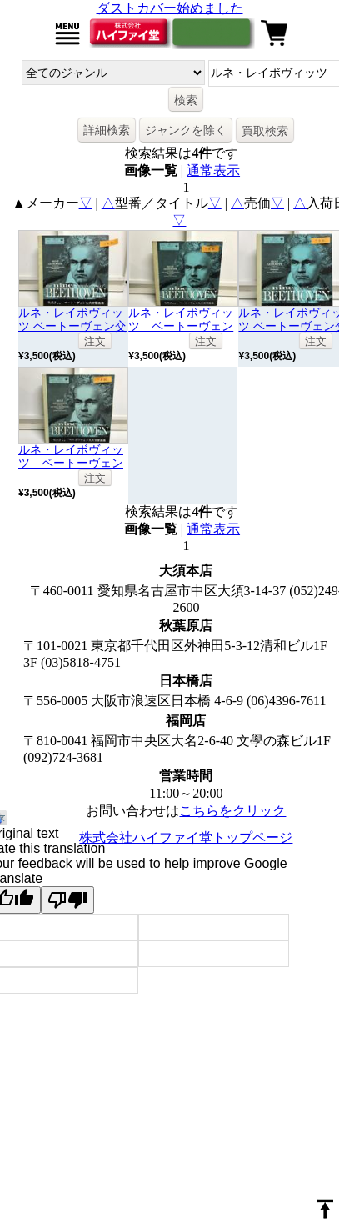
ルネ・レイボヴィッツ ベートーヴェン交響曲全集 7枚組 (72, 326)
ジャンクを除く (186, 130)
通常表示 (213, 170)
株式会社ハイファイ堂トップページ (185, 837)
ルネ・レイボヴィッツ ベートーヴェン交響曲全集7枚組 (180, 326)
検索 (185, 100)
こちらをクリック (232, 811)
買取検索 (265, 131)
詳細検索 (106, 130)
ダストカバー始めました (170, 8)
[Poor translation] (67, 900)
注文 (95, 341)
